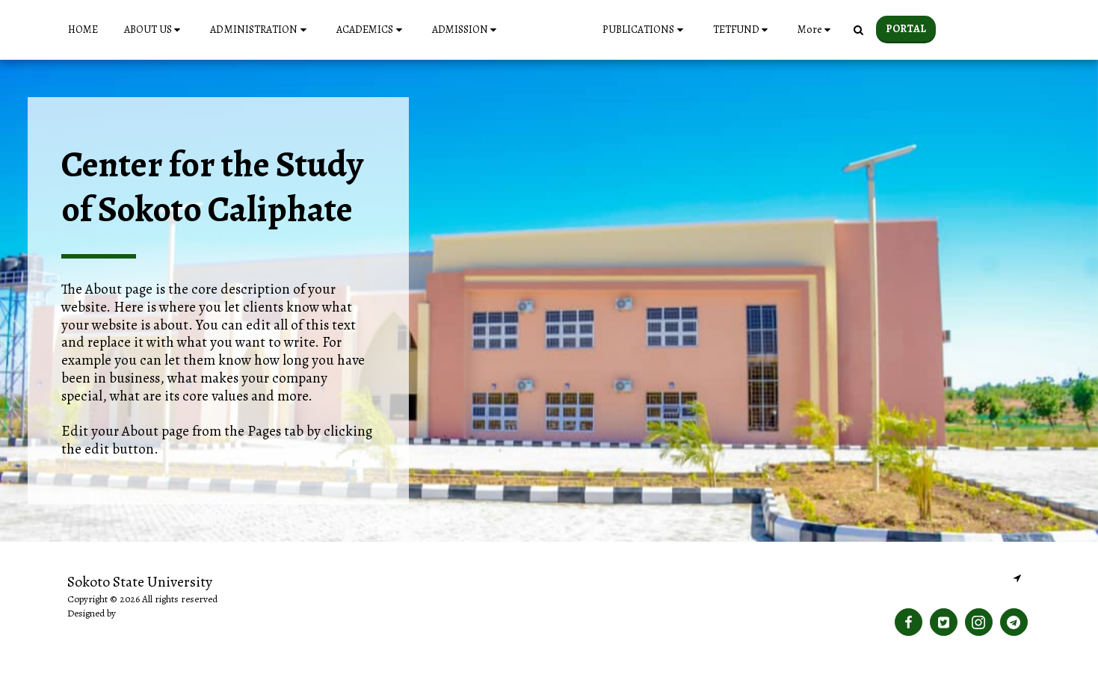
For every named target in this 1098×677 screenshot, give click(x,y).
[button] (128, 29)
